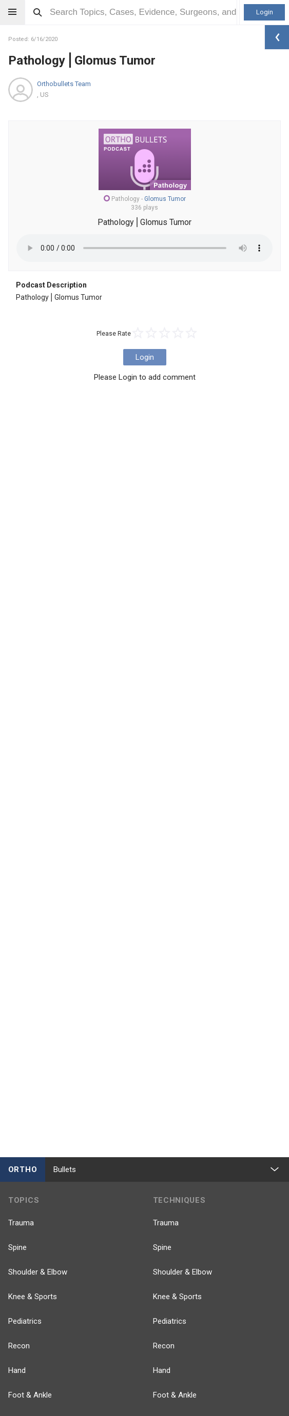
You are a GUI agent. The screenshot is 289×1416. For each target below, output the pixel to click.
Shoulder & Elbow (37, 1272)
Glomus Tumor (165, 198)
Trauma (21, 1222)
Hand (17, 1370)
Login (264, 12)
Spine (17, 1247)
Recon (19, 1345)
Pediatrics (25, 1321)
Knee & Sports (32, 1296)
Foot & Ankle (30, 1395)
